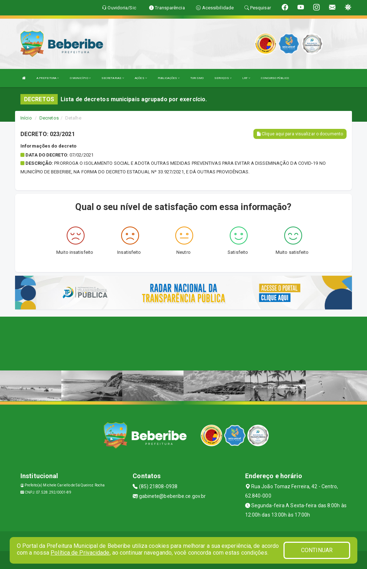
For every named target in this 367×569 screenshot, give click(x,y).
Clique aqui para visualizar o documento (300, 133)
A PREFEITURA (48, 78)
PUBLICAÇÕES (169, 78)
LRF (246, 78)
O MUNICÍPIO (80, 78)
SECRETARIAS (112, 78)
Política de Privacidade (80, 552)
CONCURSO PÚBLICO (275, 78)
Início (26, 118)
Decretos (49, 118)
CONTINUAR (317, 550)
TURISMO (197, 78)
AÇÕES (141, 78)
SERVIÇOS (223, 78)
